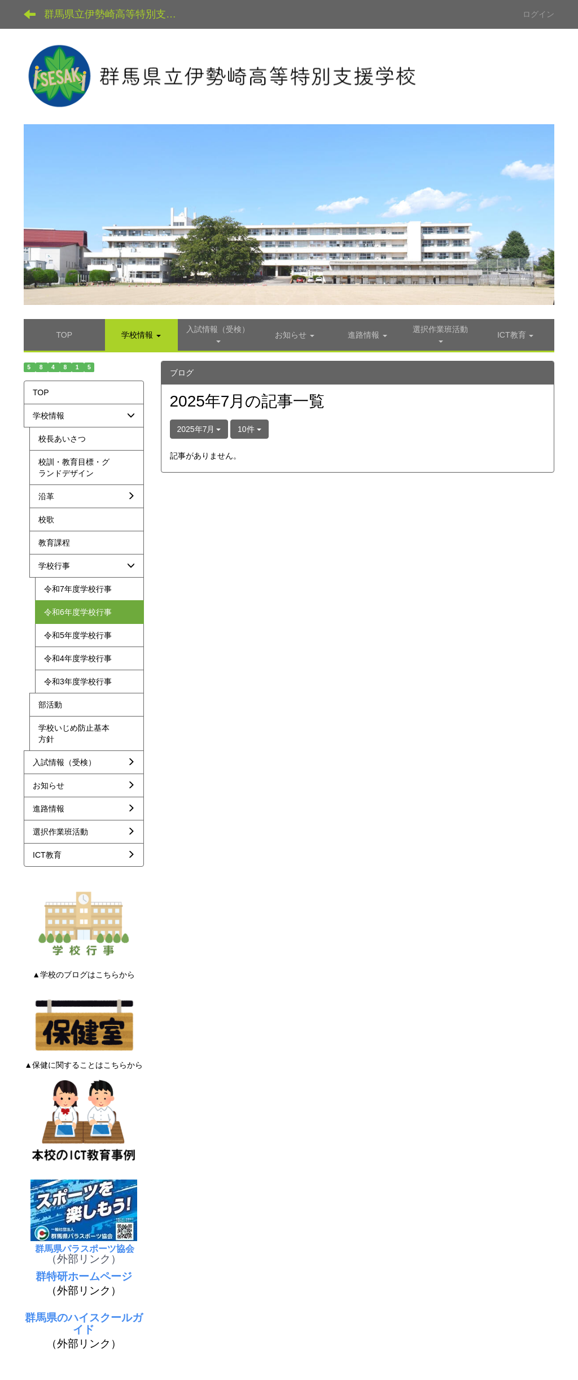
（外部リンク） (83, 1259)
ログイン (538, 14)
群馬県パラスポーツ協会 (83, 1249)
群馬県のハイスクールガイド (84, 1323)
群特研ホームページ (84, 1276)
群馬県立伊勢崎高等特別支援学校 (119, 14)
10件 (249, 429)
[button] (141, 335)
